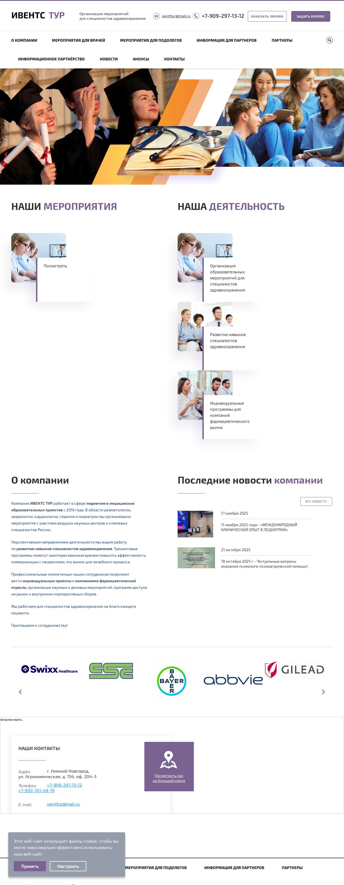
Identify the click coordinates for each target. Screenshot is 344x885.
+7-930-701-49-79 (36, 790)
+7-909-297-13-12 (223, 16)
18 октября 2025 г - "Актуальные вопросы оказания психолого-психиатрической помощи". (265, 563)
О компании (24, 40)
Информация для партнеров (227, 40)
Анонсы (141, 59)
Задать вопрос (311, 16)
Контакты (174, 59)
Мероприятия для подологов (151, 40)
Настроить (68, 866)
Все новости (316, 501)
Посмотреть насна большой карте (169, 778)
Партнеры (282, 40)
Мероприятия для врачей (78, 40)
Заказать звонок (267, 16)
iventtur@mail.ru (176, 15)
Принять (29, 866)
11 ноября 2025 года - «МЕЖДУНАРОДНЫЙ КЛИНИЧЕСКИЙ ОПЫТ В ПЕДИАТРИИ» (259, 527)
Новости (109, 59)
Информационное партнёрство (51, 59)
